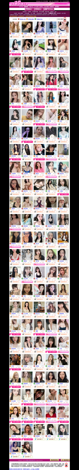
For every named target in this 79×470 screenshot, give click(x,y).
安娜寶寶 (62, 243)
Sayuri (61, 401)
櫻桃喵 (49, 51)
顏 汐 (37, 51)
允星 (61, 348)
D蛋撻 (13, 296)
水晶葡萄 (37, 383)
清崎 (49, 138)
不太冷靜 (26, 86)
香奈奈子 (37, 121)
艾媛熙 (25, 103)
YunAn (61, 68)
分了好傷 (26, 313)
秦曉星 (25, 243)
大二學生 (62, 156)
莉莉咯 (61, 296)
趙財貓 (61, 436)
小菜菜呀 (13, 173)
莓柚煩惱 (62, 313)
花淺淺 (49, 436)
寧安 (13, 418)
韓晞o (49, 313)
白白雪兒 (26, 418)
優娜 (37, 331)
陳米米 (49, 68)
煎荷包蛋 (50, 156)
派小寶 (37, 261)
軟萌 (61, 138)
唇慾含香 (13, 156)
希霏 (49, 86)
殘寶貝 (25, 261)
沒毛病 (13, 261)
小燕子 (49, 243)
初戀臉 (37, 366)
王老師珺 (26, 173)
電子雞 (49, 121)
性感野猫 (62, 226)
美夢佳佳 (37, 226)
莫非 (25, 296)
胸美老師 (37, 138)
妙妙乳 (37, 348)
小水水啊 (26, 51)
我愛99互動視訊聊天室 (15, 469)
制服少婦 (62, 418)
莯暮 (49, 191)
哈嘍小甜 (37, 33)
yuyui (61, 103)
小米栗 (25, 366)
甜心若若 (26, 138)
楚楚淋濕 (13, 226)
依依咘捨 (62, 261)
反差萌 (61, 208)
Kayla (13, 191)
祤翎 (25, 331)
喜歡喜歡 (26, 208)
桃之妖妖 (26, 278)
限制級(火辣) (23, 19)
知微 (61, 278)
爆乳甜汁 (37, 208)
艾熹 (13, 86)
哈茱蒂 (49, 261)
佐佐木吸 (13, 331)
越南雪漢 (37, 86)
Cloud (49, 278)
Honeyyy (37, 401)
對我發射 (37, 436)
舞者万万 (26, 191)
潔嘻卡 (25, 436)
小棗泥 (61, 191)
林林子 (49, 383)
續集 (25, 68)
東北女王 (37, 313)
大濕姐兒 (50, 33)
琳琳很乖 (13, 243)
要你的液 (13, 348)
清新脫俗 (13, 313)
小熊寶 (25, 453)
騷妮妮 (49, 173)
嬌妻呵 (13, 208)
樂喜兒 (37, 173)
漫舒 (61, 33)
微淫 (49, 103)
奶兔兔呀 (62, 366)
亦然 (37, 418)
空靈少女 (26, 401)
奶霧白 (37, 68)
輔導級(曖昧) (31, 19)
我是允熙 (50, 331)
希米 (49, 348)
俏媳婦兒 (50, 226)
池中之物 (13, 138)
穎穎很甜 (50, 208)
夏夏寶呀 (26, 383)
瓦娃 (13, 383)
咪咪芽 (49, 418)
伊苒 (13, 366)
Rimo (25, 348)
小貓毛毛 (62, 51)
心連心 (61, 86)
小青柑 (25, 33)
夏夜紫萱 (26, 226)
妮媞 (37, 156)
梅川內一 (37, 103)
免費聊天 (19, 33)
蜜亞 (37, 278)
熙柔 (13, 278)
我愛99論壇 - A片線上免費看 (31, 469)
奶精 (61, 121)
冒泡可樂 (13, 436)
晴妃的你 (62, 173)
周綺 (13, 103)
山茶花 (49, 366)
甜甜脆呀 (37, 296)
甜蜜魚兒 (26, 156)
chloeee (37, 191)
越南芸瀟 (13, 453)
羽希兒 (13, 33)
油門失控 (26, 121)
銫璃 (61, 331)
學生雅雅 (50, 296)
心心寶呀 (13, 401)
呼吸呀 (61, 383)
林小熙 (37, 243)
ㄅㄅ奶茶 (13, 121)
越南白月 (13, 68)
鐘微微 (13, 51)
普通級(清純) (40, 19)
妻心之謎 (50, 401)
